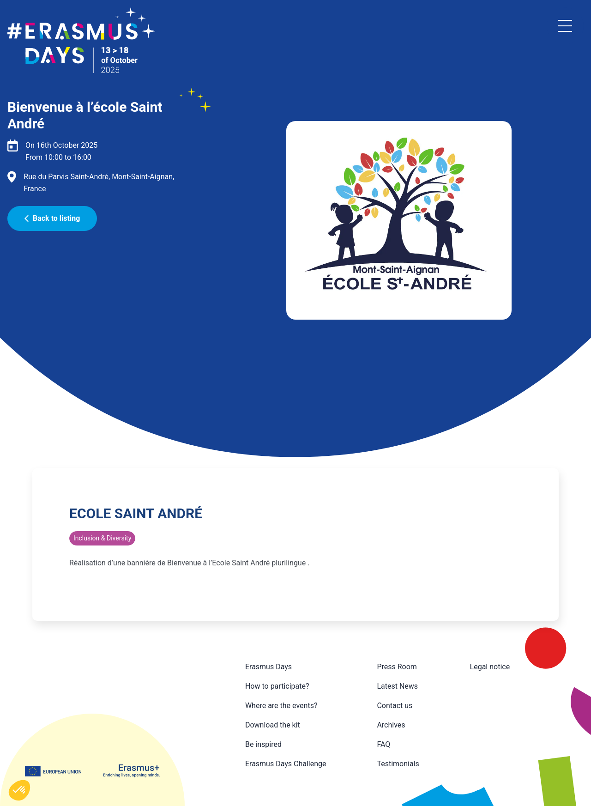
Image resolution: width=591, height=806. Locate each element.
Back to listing (52, 218)
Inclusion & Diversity (102, 538)
